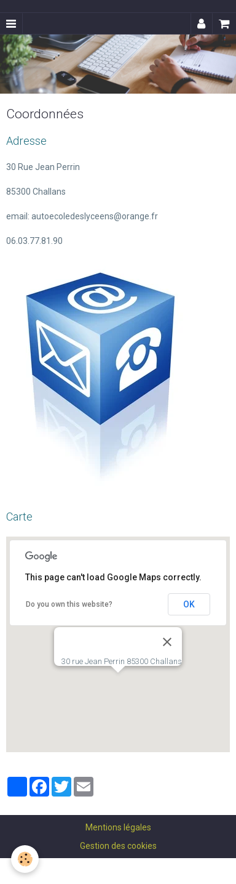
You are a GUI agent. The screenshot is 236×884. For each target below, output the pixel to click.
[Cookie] (25, 859)
